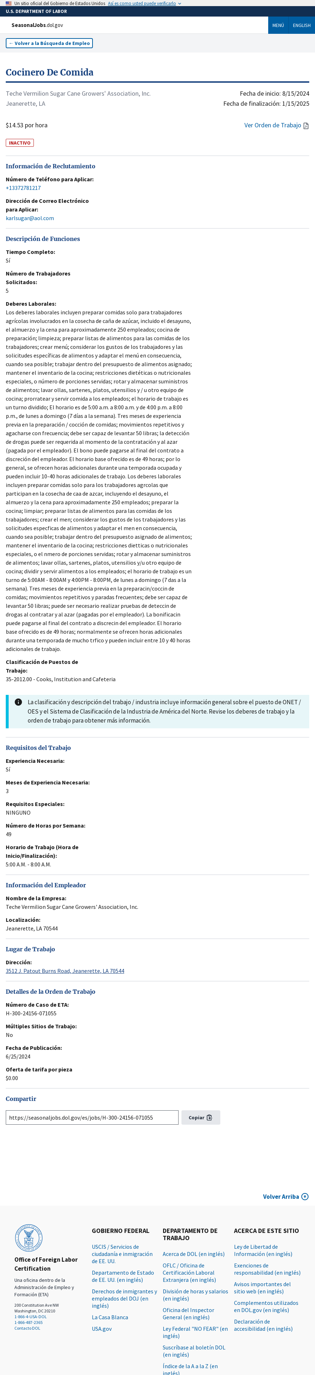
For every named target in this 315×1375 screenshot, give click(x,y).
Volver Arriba (281, 1197)
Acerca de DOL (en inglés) (194, 1253)
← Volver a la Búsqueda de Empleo (49, 43)
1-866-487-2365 (28, 1322)
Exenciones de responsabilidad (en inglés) (267, 1269)
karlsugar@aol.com (30, 218)
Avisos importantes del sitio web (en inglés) (262, 1287)
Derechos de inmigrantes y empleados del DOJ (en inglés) (124, 1298)
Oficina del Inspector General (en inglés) (188, 1313)
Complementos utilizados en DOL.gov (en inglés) (266, 1306)
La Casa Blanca (110, 1317)
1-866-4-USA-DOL (30, 1316)
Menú (278, 25)
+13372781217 (23, 187)
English (302, 25)
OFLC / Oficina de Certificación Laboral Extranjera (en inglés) (189, 1272)
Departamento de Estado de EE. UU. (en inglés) (123, 1276)
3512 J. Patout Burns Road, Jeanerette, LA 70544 (65, 970)
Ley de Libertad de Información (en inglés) (263, 1250)
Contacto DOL (27, 1328)
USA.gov (102, 1328)
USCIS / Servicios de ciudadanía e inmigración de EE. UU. (122, 1254)
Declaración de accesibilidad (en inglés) (263, 1325)
